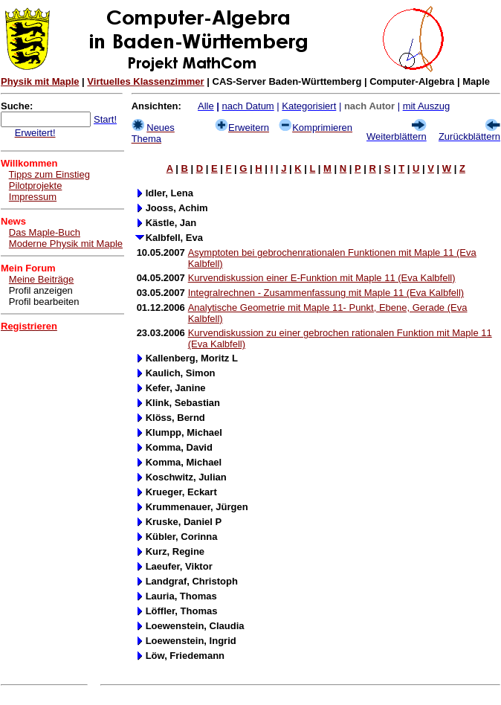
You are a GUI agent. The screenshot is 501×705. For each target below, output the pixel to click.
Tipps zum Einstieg (49, 174)
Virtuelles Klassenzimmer (145, 81)
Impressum (32, 196)
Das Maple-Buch (44, 232)
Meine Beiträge (41, 279)
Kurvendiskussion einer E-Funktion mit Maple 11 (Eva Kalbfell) (322, 277)
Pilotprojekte (35, 185)
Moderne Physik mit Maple (66, 243)
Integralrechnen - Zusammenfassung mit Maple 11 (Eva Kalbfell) (326, 292)
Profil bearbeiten (44, 301)
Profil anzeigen (41, 290)
